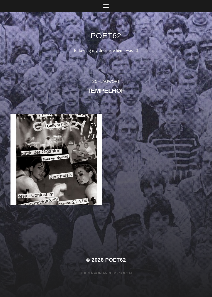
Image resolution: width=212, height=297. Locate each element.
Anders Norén (117, 273)
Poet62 (106, 35)
